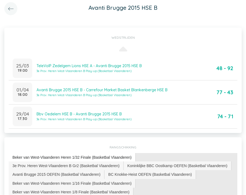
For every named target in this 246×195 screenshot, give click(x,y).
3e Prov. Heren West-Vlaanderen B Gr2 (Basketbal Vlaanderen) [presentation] (66, 166)
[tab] (72, 157)
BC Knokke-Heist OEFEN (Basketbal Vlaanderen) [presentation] (150, 174)
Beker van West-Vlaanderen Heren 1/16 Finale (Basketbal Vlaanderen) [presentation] (72, 183)
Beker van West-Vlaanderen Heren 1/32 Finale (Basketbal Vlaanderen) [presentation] (72, 157)
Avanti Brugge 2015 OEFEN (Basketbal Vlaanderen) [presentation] (56, 174)
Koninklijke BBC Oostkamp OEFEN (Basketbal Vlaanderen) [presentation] (177, 166)
